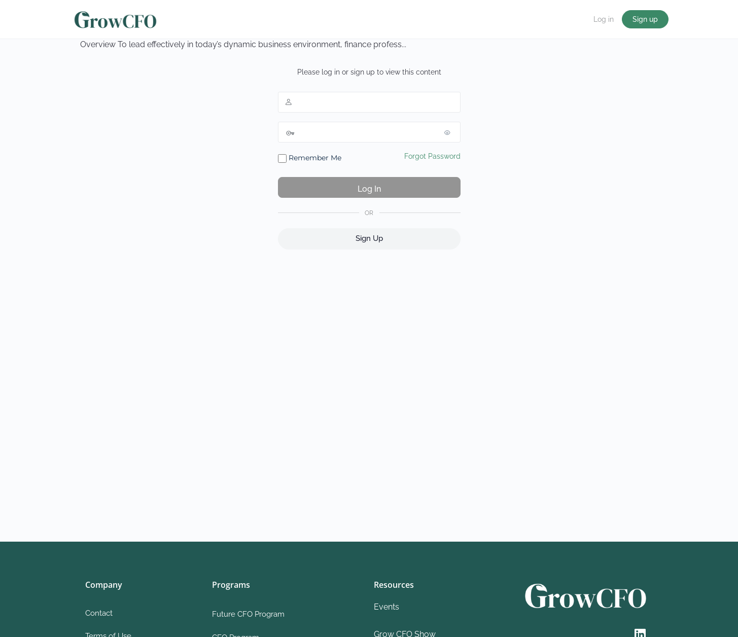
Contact (99, 613)
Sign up (645, 19)
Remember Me (309, 158)
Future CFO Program (248, 614)
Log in (603, 19)
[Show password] (450, 132)
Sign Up (369, 238)
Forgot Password (432, 156)
